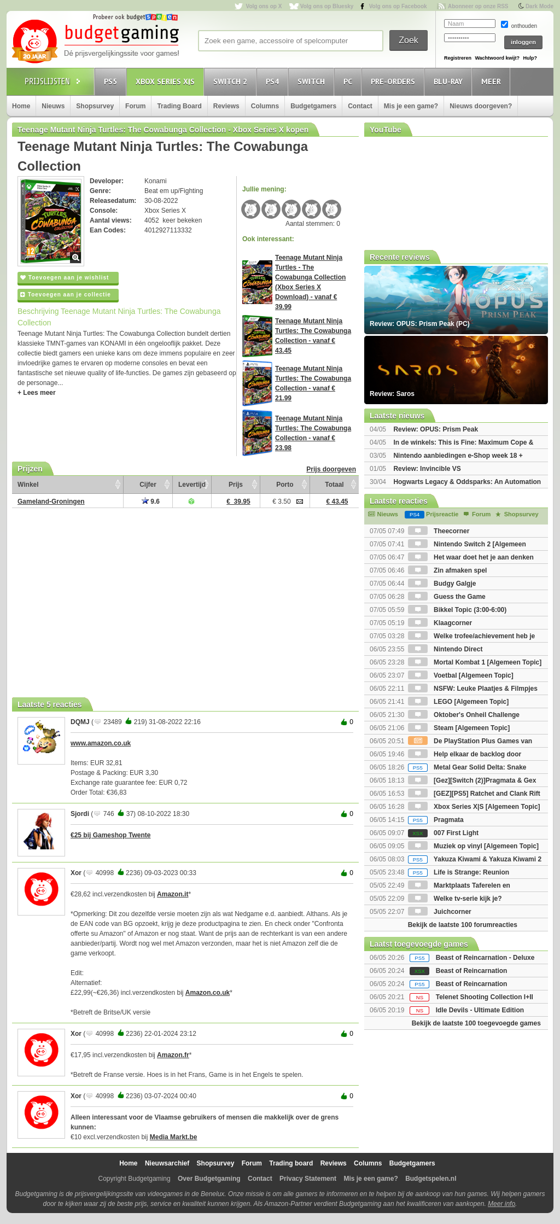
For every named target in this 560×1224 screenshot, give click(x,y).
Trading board (291, 1163)
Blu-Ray (450, 81)
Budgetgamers (313, 106)
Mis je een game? (411, 106)
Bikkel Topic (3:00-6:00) (457, 610)
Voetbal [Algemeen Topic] (461, 675)
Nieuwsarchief (167, 1163)
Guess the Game (447, 597)
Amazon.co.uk (207, 992)
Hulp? (530, 58)
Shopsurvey (95, 106)
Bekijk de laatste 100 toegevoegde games (476, 1023)
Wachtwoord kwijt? (497, 58)
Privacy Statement (307, 1178)
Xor (76, 873)
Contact (360, 106)
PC (349, 81)
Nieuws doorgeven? (481, 106)
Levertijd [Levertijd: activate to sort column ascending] (192, 484)
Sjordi (80, 814)
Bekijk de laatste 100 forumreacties (462, 925)
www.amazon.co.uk (101, 743)
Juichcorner (439, 912)
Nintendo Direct (445, 649)
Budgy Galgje (442, 583)
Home (21, 106)
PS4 (274, 81)
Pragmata (436, 820)
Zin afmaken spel (447, 570)
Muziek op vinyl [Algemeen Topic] (473, 846)
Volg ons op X (264, 6)
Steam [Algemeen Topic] (459, 728)
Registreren (457, 58)
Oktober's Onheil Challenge (464, 715)
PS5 (112, 81)
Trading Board (179, 106)
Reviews (226, 106)
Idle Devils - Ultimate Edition (480, 1010)
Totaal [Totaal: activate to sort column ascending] (334, 484)
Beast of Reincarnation (472, 971)
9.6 (151, 501)
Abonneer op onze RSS (478, 6)
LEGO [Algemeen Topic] (458, 702)
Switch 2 (231, 81)
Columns (265, 106)
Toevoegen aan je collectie (65, 295)
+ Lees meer (37, 393)
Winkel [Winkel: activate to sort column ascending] (28, 484)
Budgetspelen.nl (430, 1178)
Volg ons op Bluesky (327, 6)
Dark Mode (539, 6)
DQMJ (80, 722)
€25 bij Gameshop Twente (110, 835)
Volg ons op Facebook (398, 6)
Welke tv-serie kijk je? (455, 898)
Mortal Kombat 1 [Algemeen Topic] (474, 662)
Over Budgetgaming (209, 1178)
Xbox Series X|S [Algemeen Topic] (474, 807)
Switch (313, 81)
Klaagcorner (440, 623)
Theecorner (439, 531)
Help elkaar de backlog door (464, 754)
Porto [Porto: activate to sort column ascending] (284, 484)
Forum (135, 106)
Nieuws (53, 106)
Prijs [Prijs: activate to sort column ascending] (236, 484)
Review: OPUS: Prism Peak (435, 429)
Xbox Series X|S (167, 81)
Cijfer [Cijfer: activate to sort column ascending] (147, 484)
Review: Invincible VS (426, 469)
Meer (492, 81)
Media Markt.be (173, 1137)
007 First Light (443, 833)
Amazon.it (172, 894)
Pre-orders (394, 81)
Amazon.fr (173, 1055)
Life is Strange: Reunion (458, 872)
